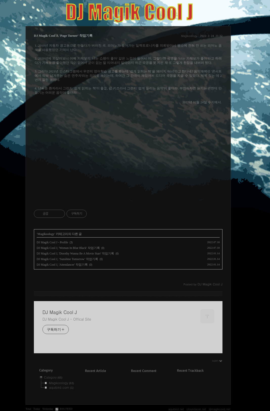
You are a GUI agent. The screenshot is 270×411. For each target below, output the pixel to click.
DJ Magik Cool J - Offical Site (66, 319)
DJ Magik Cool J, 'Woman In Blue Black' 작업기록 (68, 248)
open (217, 360)
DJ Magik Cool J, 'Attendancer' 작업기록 (62, 264)
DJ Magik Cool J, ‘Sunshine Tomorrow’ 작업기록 (67, 259)
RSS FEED (66, 408)
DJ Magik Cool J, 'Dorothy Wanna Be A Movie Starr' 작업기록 (75, 253)
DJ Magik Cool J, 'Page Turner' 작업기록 (63, 35)
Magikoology (189, 36)
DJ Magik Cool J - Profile (52, 242)
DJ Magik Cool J (59, 312)
